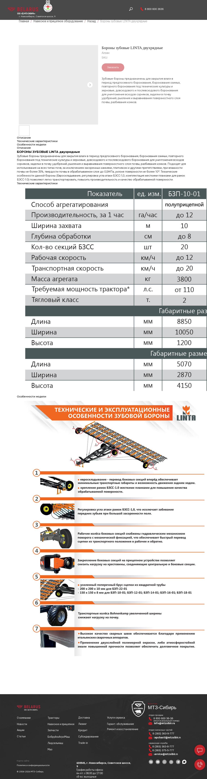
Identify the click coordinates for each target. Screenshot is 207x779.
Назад (92, 21)
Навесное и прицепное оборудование (58, 21)
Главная (24, 21)
